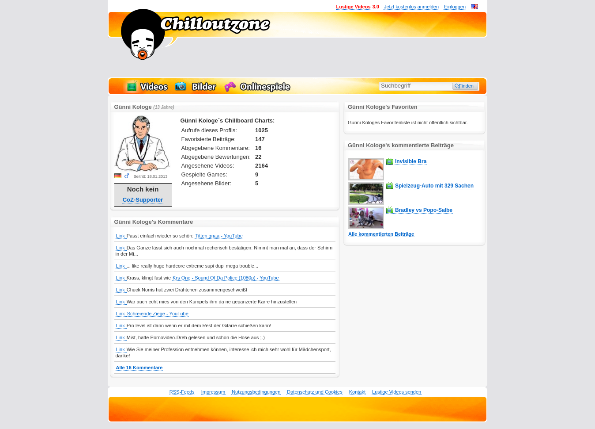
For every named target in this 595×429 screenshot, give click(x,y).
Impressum (213, 392)
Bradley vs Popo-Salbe (423, 210)
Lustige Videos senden (396, 392)
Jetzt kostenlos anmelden (411, 6)
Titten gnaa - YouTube (218, 235)
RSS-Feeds (182, 392)
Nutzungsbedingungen (256, 392)
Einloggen (455, 6)
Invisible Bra (410, 161)
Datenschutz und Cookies (314, 392)
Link (121, 235)
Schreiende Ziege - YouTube (157, 313)
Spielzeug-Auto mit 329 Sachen (434, 186)
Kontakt (357, 392)
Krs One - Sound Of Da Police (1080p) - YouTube (226, 277)
